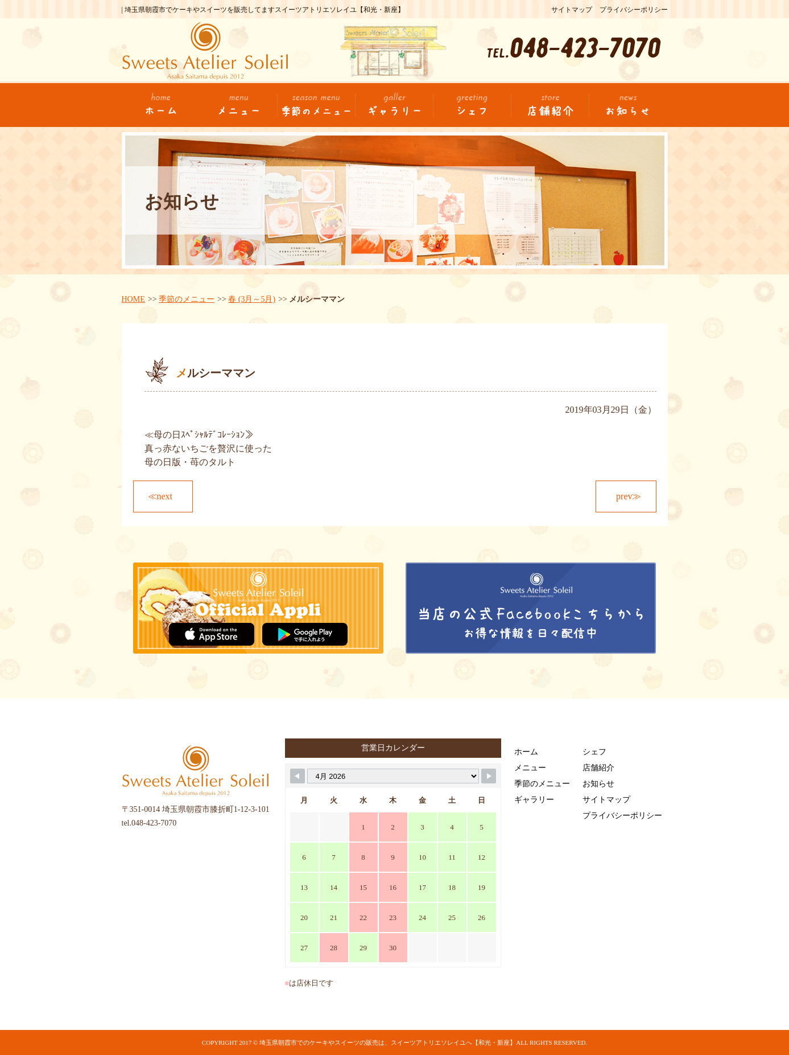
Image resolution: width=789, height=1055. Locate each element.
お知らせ (598, 783)
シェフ (594, 752)
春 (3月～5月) (251, 299)
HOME (133, 299)
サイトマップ (571, 10)
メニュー (530, 767)
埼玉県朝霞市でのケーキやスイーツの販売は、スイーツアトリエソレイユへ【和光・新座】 (387, 1042)
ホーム (526, 752)
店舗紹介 (598, 767)
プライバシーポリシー (634, 10)
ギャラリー (534, 799)
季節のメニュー (186, 299)
